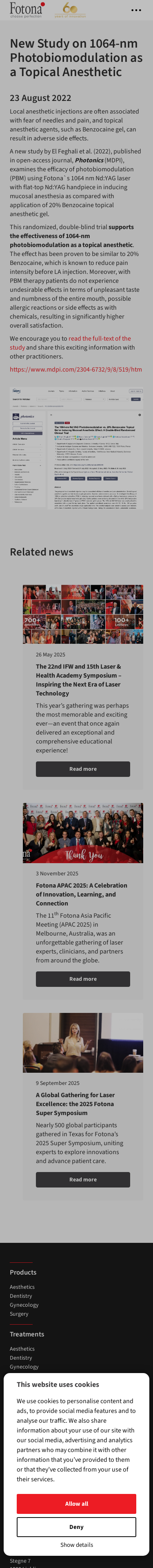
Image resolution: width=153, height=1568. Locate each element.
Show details (76, 1545)
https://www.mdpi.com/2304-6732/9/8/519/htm (76, 369)
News (16, 997)
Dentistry (21, 882)
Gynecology (24, 891)
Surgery (19, 900)
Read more (66, 766)
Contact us (23, 1049)
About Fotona (27, 1076)
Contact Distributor (33, 1058)
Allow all (76, 1504)
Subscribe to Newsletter (39, 1067)
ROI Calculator (27, 1094)
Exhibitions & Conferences (41, 1014)
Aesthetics (22, 873)
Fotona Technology (33, 1085)
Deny (76, 1527)
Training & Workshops (36, 1006)
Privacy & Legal (28, 1103)
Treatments (27, 920)
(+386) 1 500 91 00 (31, 1180)
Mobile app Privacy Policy (40, 1112)
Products (23, 859)
